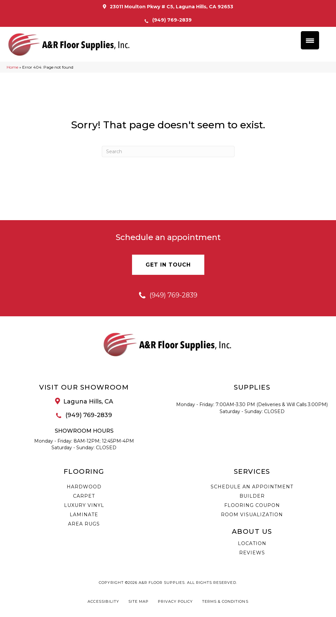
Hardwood (84, 487)
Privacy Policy (175, 601)
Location (252, 543)
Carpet (84, 496)
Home (12, 67)
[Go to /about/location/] (84, 401)
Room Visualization (252, 515)
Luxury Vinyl (84, 505)
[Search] (168, 151)
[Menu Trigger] (310, 40)
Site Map (138, 601)
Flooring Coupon (252, 505)
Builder (252, 496)
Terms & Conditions (225, 601)
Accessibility (103, 601)
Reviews (252, 553)
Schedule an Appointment (252, 487)
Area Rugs (84, 524)
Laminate (84, 515)
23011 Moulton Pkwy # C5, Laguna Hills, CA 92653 (171, 7)
